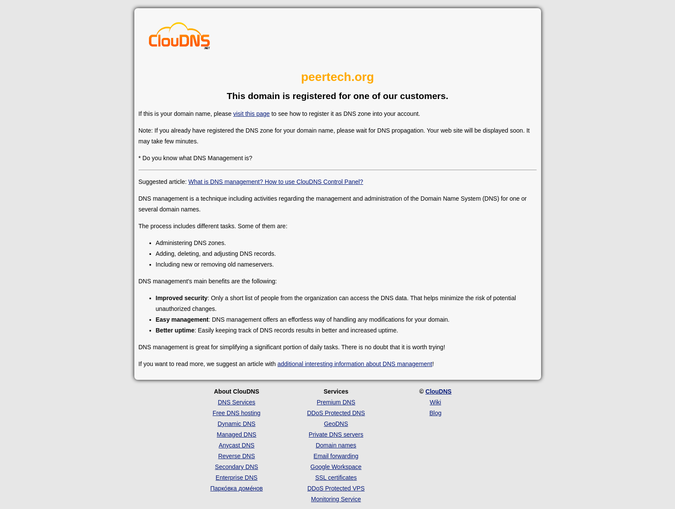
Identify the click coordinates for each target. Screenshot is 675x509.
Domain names (336, 445)
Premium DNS (336, 402)
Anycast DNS (236, 445)
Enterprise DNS (236, 477)
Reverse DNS (236, 456)
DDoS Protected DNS (336, 413)
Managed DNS (237, 434)
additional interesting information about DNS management (354, 363)
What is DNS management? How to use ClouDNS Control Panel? (275, 181)
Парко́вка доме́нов (237, 488)
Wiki (435, 402)
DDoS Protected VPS (336, 488)
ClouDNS (438, 391)
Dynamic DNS (237, 423)
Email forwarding (335, 456)
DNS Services (236, 402)
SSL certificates (336, 477)
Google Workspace (336, 466)
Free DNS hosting (236, 413)
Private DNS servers (336, 434)
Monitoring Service (336, 499)
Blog (435, 413)
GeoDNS (336, 423)
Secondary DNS (236, 466)
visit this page (251, 113)
